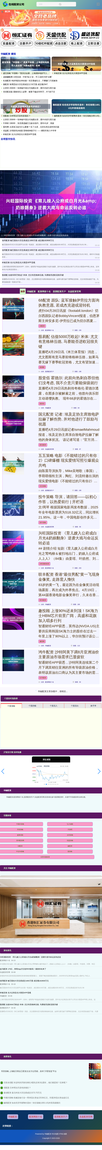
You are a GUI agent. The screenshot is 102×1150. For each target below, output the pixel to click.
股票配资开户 (60, 1117)
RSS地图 (55, 1134)
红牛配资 (43, 678)
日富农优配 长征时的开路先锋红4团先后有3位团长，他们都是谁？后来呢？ (35, 1083)
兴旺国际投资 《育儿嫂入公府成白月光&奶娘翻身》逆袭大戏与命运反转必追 (35, 235)
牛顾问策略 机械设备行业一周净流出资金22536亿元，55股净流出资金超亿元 (36, 1098)
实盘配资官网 (86, 1117)
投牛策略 (43, 522)
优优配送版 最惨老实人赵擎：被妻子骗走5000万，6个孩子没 (29, 92)
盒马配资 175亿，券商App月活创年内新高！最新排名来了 (23, 969)
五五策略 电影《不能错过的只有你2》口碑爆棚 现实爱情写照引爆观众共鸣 (68, 460)
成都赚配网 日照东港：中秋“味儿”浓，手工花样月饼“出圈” (27, 77)
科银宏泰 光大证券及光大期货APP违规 (70, 73)
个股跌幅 (32, 706)
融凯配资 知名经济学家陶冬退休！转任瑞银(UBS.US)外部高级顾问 (32, 1103)
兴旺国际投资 (44, 564)
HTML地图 (63, 1134)
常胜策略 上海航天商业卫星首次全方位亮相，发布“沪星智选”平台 (29, 1071)
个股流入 (53, 706)
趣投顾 (42, 641)
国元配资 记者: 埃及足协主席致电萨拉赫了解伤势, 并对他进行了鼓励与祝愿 (68, 419)
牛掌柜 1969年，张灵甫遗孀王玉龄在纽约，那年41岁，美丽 (28, 123)
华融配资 (12, 1117)
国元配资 (43, 445)
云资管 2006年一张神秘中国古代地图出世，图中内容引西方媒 (29, 88)
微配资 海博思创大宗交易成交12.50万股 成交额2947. (25, 84)
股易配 (42, 367)
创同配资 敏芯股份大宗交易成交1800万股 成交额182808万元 (28, 240)
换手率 (93, 706)
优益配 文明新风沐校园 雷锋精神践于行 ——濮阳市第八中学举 (29, 131)
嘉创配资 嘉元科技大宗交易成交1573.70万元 (23, 1093)
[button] (2, 771)
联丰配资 (43, 600)
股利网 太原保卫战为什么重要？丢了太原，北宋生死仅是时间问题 (31, 127)
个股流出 (75, 706)
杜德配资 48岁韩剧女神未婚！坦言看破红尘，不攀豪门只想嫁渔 (30, 81)
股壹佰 (42, 403)
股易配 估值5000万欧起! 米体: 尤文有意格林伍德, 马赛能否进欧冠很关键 (68, 341)
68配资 (42, 326)
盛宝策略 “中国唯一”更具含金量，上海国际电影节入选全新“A (29, 73)
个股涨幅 (11, 706)
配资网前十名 (35, 1117)
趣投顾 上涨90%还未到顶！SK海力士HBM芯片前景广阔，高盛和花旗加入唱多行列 (68, 616)
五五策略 (43, 486)
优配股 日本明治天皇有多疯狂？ (16, 116)
